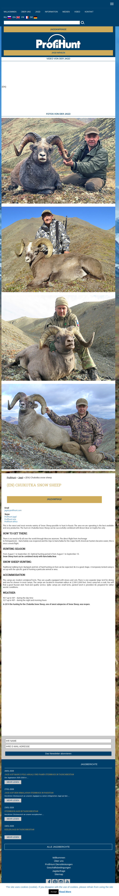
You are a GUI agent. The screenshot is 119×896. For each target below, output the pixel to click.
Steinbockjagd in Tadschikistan (21, 811)
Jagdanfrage (58, 871)
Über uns (26, 12)
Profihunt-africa (10, 522)
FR (25, 17)
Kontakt (89, 12)
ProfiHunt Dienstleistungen (59, 864)
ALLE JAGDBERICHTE (58, 847)
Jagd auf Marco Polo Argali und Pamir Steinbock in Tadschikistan (39, 774)
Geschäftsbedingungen (59, 867)
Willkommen (10, 12)
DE (33, 17)
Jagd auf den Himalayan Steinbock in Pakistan (28, 792)
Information (51, 12)
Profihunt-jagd (10, 517)
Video (77, 12)
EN (16, 17)
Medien (66, 12)
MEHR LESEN (13, 782)
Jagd (37, 12)
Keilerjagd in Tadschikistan (19, 829)
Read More (65, 891)
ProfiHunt (11, 477)
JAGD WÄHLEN (58, 53)
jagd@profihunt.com (13, 511)
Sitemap (59, 874)
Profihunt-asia (10, 519)
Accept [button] (54, 892)
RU (7, 17)
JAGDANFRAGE (58, 29)
